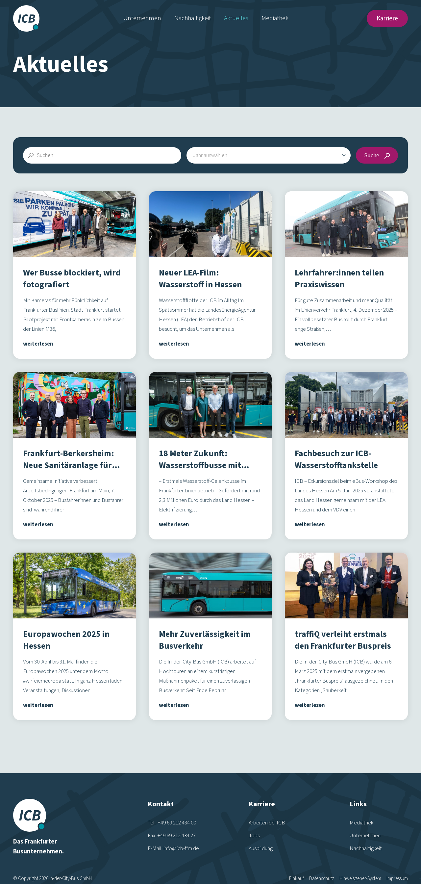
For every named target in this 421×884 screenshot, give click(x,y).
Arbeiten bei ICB (267, 810)
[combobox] (268, 155)
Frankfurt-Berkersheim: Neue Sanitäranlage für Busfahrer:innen (68, 465)
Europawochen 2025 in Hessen (66, 640)
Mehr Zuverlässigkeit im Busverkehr (205, 640)
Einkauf (296, 865)
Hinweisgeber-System (360, 865)
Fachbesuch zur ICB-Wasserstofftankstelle (336, 459)
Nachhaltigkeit (192, 18)
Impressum (397, 865)
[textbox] (213, 155)
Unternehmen (142, 18)
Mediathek (274, 18)
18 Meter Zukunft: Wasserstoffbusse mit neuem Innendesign (200, 465)
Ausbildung (261, 835)
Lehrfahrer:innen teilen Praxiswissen (339, 279)
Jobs (254, 822)
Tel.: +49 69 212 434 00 (172, 810)
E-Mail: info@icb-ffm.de (173, 835)
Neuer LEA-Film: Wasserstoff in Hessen (200, 279)
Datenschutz (321, 865)
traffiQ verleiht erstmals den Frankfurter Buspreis (343, 640)
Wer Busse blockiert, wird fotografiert (72, 279)
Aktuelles (236, 18)
